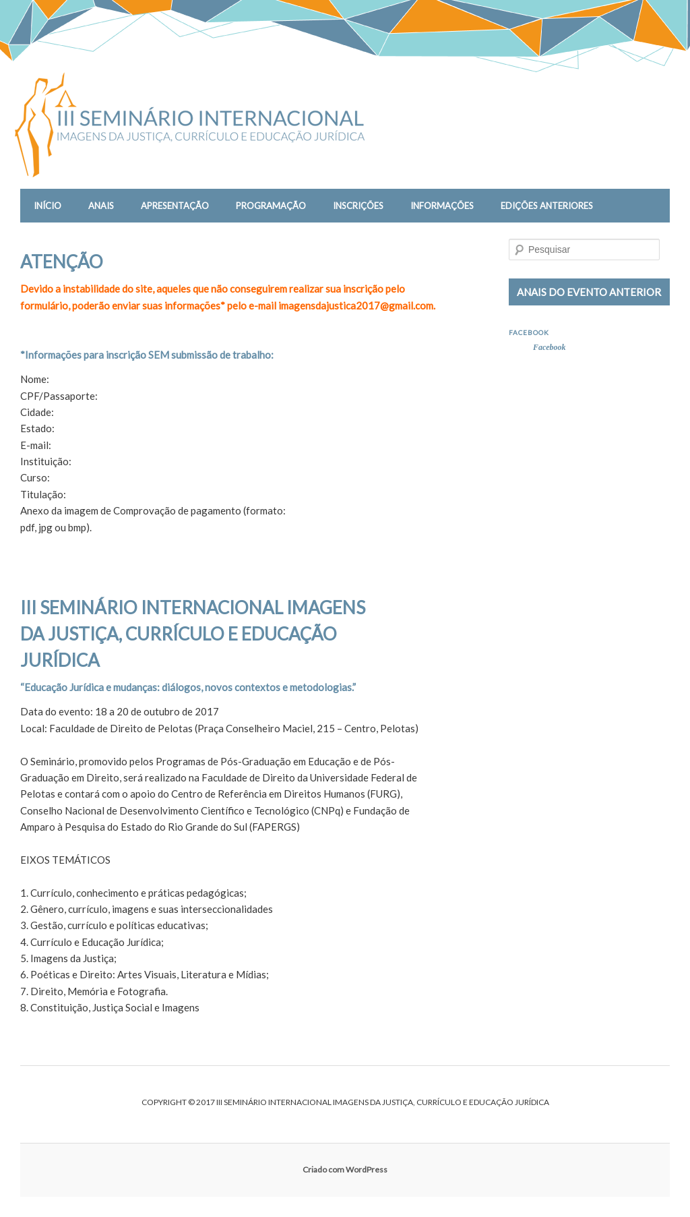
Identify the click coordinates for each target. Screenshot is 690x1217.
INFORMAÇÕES (442, 205)
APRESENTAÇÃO (175, 205)
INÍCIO (47, 205)
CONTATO (55, 239)
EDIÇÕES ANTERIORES (547, 205)
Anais (101, 205)
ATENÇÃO (61, 261)
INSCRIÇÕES (358, 205)
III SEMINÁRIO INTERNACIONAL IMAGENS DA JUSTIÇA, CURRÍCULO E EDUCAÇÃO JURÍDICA (192, 634)
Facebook (529, 332)
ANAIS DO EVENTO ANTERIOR (589, 292)
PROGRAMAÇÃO (271, 205)
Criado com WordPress (345, 1169)
